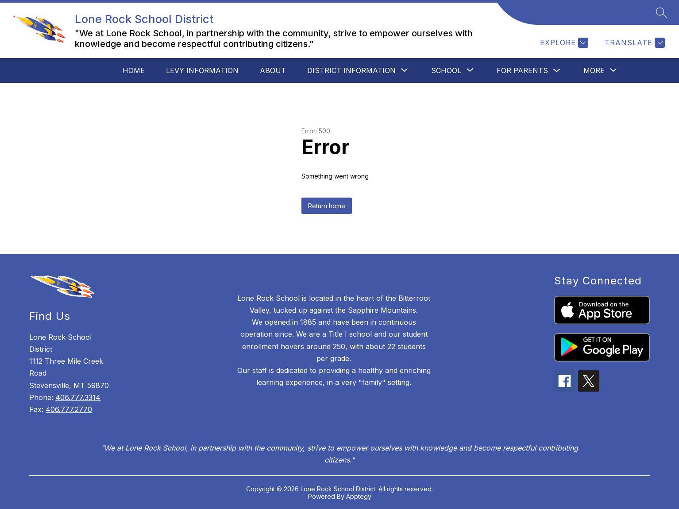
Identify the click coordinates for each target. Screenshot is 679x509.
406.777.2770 (69, 409)
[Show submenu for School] (446, 70)
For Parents (522, 70)
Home (134, 70)
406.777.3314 (77, 397)
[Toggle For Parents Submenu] (557, 71)
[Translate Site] (633, 42)
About (273, 70)
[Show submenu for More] (594, 70)
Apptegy (358, 496)
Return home (326, 206)
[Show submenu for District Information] (351, 70)
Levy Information (202, 70)
